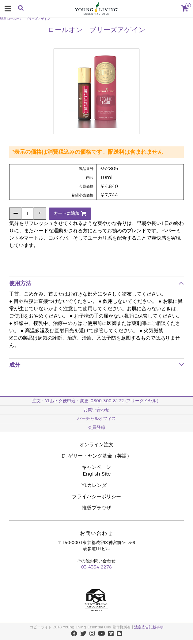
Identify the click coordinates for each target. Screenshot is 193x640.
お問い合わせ (96, 410)
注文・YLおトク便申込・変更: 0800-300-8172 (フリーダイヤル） (96, 401)
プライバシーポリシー (96, 496)
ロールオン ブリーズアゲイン (28, 18)
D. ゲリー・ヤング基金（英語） (97, 456)
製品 (3, 18)
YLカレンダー (96, 485)
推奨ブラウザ (96, 508)
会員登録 (96, 427)
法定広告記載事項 (149, 627)
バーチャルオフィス (96, 419)
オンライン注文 (96, 444)
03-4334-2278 (96, 567)
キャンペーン (96, 467)
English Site (97, 474)
